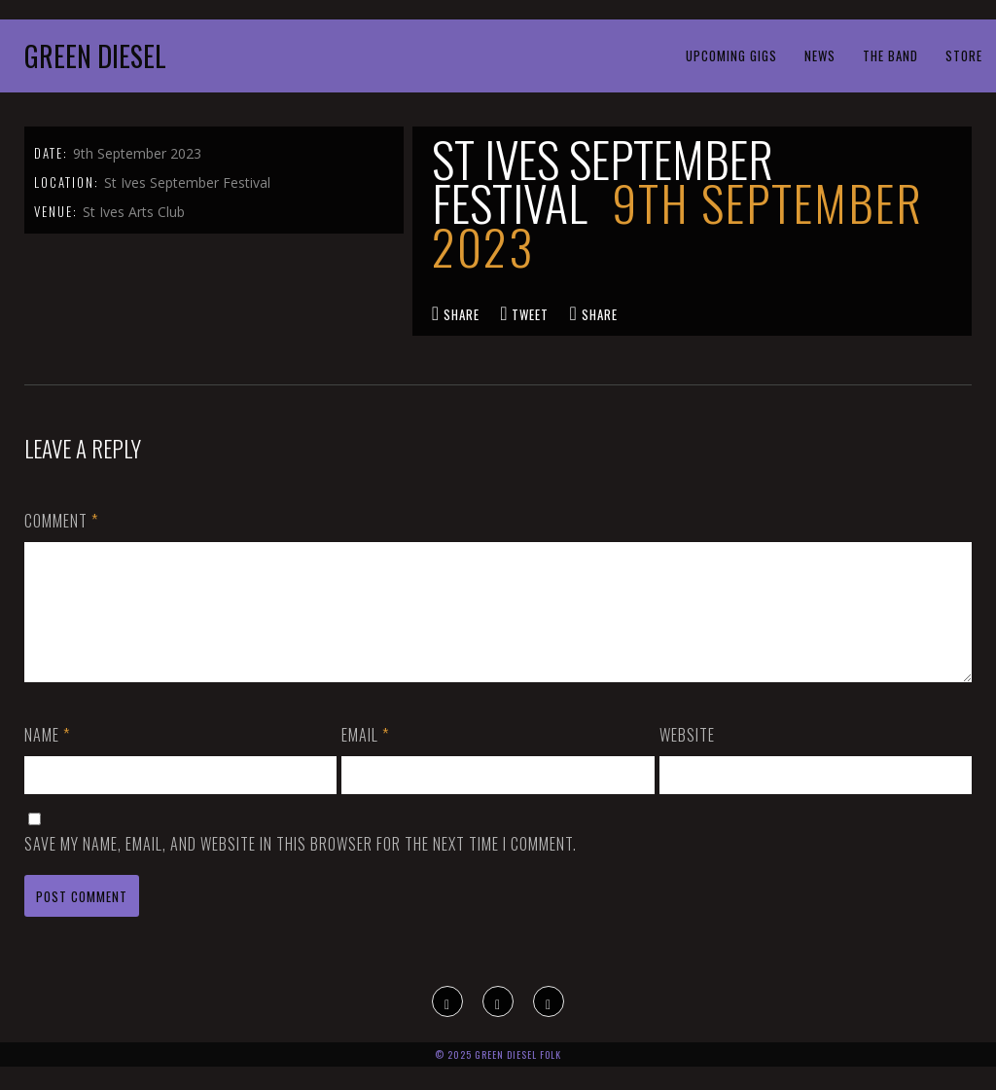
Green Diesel (95, 56)
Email (365, 758)
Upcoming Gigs (731, 55)
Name (47, 758)
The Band (890, 55)
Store (963, 55)
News (820, 55)
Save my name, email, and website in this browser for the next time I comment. (300, 867)
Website (687, 758)
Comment (61, 520)
